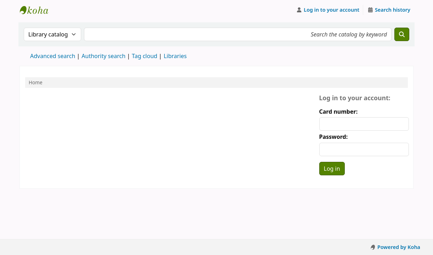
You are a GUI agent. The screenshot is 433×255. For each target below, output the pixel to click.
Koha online (37, 10)
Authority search (103, 56)
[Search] (401, 34)
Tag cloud (144, 56)
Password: (333, 137)
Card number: (338, 111)
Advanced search (52, 56)
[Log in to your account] (327, 10)
